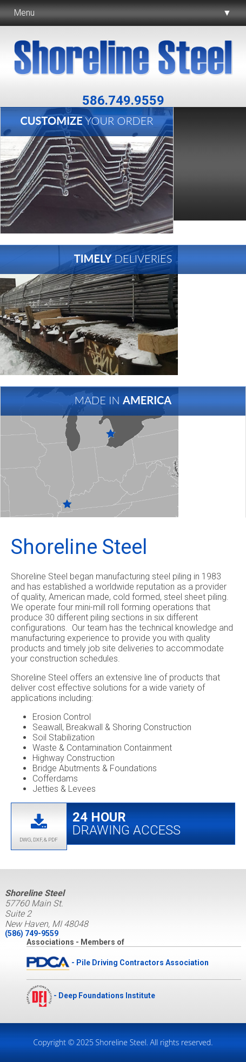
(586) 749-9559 (31, 933)
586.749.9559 (123, 100)
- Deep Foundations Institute (90, 995)
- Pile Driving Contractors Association (117, 962)
